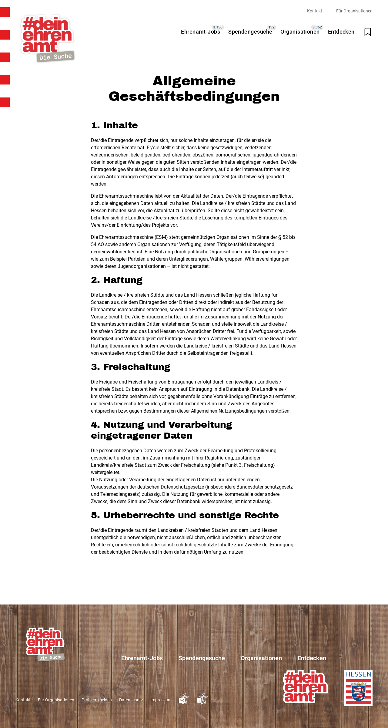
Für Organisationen (354, 10)
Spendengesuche (250, 31)
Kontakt (314, 10)
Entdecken (341, 31)
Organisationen (299, 31)
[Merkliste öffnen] (368, 32)
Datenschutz (131, 699)
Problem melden (97, 699)
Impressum (161, 699)
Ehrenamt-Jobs (200, 31)
